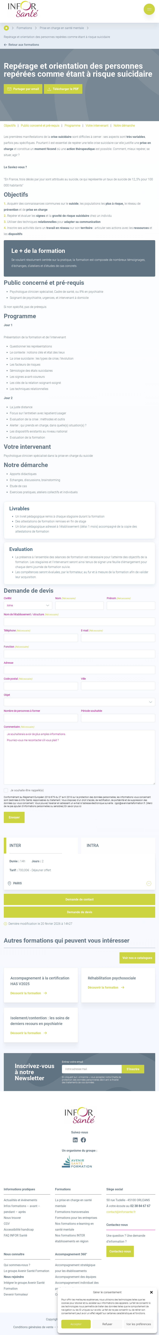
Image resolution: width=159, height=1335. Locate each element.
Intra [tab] (93, 845)
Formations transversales (72, 1212)
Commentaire (19, 726)
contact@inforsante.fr (121, 1212)
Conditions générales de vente (33, 1327)
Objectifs (10, 125)
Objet (7, 694)
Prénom (119, 598)
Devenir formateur (16, 1294)
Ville (83, 678)
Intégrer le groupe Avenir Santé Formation (24, 1285)
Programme (72, 125)
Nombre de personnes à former (22, 710)
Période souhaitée (91, 710)
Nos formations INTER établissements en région (71, 1238)
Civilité (7, 598)
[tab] (149, 883)
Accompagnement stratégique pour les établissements (75, 1268)
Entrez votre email (72, 1061)
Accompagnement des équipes (75, 1277)
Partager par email (26, 89)
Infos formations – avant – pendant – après (22, 1209)
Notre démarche (124, 125)
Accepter (76, 1324)
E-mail (92, 630)
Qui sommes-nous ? (17, 1265)
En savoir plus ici (72, 806)
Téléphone (17, 630)
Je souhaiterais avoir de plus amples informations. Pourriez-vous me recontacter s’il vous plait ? (79, 757)
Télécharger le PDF (66, 89)
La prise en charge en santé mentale (73, 1203)
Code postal (18, 678)
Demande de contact (79, 899)
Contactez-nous (120, 1251)
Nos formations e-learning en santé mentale (74, 1226)
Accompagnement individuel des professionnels (77, 1285)
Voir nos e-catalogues (137, 958)
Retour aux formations (21, 45)
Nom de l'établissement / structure (31, 614)
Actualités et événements (20, 1200)
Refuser (107, 1324)
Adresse (8, 662)
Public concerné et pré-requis (40, 125)
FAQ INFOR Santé (15, 1235)
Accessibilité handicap (19, 1229)
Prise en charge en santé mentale (62, 28)
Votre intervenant (97, 125)
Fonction (16, 646)
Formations (24, 28)
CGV (7, 1223)
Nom (65, 598)
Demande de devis (79, 912)
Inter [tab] (15, 845)
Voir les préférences (138, 1324)
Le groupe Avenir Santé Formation (26, 1271)
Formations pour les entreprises (76, 1218)
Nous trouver (12, 1218)
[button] (151, 1292)
